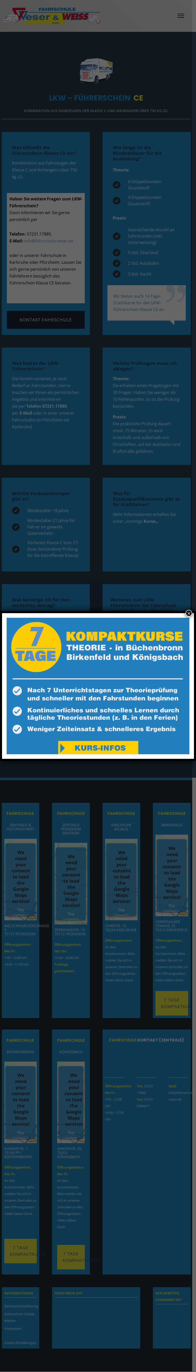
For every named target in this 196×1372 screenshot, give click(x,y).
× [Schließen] (189, 613)
